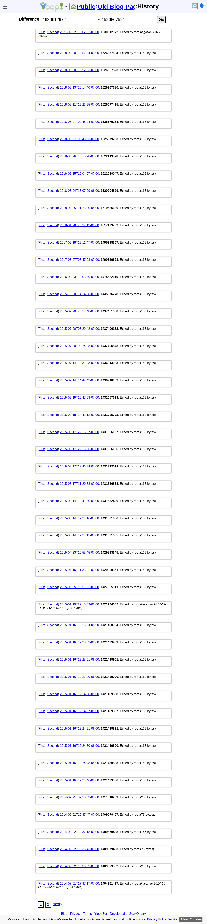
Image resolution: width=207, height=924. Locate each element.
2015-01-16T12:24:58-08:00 (79, 694)
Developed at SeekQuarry (128, 913)
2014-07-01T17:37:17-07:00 (79, 883)
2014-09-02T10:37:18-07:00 (79, 832)
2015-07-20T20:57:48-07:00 (79, 311)
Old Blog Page (116, 6)
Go (161, 19)
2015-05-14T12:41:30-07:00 (79, 501)
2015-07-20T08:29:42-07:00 (79, 328)
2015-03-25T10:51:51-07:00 (79, 587)
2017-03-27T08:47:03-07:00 (79, 259)
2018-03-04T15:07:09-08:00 (79, 190)
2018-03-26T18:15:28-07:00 (79, 156)
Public (86, 6)
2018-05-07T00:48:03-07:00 (79, 139)
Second (52, 32)
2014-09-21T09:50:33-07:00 (79, 797)
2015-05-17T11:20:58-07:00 (79, 483)
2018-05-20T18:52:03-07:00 (79, 70)
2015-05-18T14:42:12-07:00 (79, 414)
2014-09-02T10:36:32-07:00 (79, 866)
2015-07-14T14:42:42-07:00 (79, 380)
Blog (64, 913)
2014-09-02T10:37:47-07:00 (79, 814)
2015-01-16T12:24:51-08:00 (79, 728)
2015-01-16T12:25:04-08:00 (79, 625)
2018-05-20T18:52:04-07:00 (79, 53)
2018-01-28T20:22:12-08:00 (79, 225)
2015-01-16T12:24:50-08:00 (79, 745)
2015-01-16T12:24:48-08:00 (79, 763)
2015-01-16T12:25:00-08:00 (79, 676)
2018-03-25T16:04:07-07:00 (79, 173)
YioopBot (100, 913)
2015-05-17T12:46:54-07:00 (79, 466)
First (42, 32)
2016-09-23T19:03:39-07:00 (79, 276)
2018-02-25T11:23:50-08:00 (79, 208)
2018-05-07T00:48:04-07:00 (79, 121)
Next (56, 904)
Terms (87, 913)
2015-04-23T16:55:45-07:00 (79, 552)
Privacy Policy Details (162, 919)
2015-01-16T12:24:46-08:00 (79, 780)
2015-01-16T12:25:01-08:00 (79, 659)
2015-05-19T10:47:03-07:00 (79, 397)
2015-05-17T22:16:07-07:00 (79, 432)
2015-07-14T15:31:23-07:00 (79, 363)
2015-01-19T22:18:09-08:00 (79, 604)
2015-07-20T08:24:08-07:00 (79, 346)
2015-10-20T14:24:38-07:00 (79, 294)
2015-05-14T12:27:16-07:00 (79, 518)
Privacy (75, 913)
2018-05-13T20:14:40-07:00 (79, 87)
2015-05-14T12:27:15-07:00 (79, 535)
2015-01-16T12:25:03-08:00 (79, 642)
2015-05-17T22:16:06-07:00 (79, 449)
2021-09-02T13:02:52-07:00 (79, 32)
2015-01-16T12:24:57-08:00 (79, 711)
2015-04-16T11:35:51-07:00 (79, 570)
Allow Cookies (191, 919)
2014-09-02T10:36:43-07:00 (79, 849)
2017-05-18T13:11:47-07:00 (79, 242)
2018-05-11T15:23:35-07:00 (79, 104)
